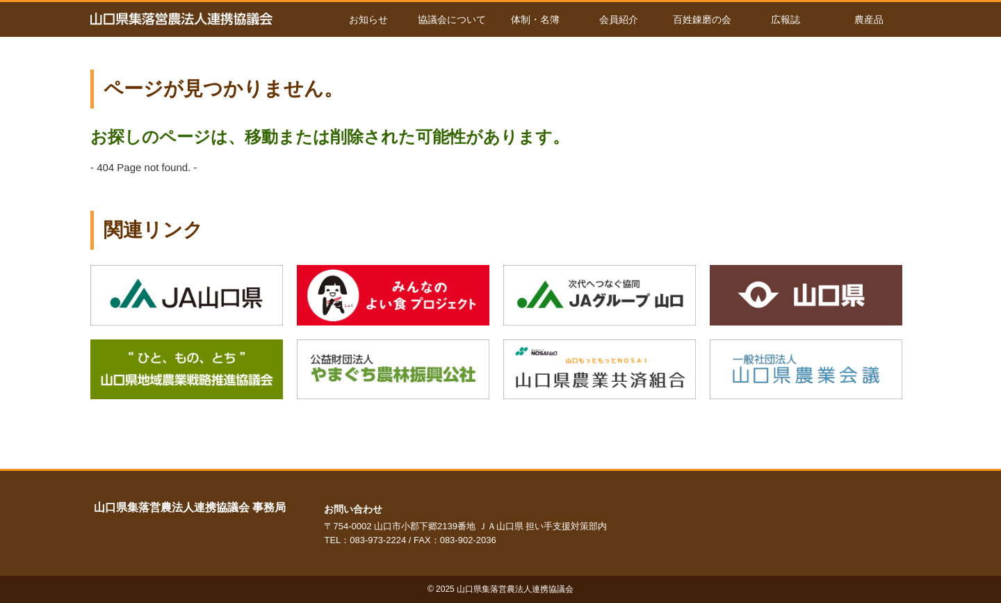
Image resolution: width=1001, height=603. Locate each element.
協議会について (452, 19)
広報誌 (785, 19)
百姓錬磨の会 (702, 19)
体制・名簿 (535, 19)
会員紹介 (618, 19)
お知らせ (368, 19)
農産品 (869, 19)
